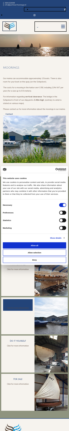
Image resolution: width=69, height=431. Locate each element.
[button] (63, 26)
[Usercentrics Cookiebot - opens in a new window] (55, 169)
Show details (56, 238)
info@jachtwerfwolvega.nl (15, 5)
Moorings (18, 303)
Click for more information (18, 269)
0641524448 (10, 3)
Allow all (34, 245)
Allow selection (34, 253)
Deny (34, 260)
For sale (17, 379)
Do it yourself (18, 341)
